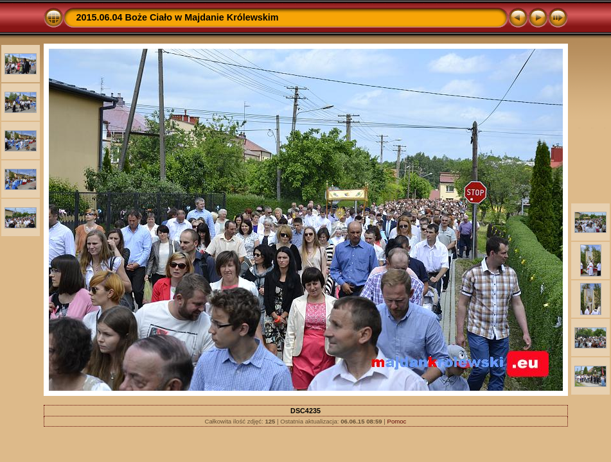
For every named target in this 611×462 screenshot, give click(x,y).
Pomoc (397, 421)
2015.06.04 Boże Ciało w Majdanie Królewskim (177, 17)
